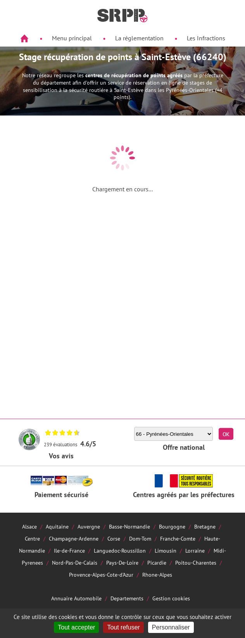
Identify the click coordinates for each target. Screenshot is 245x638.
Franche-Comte (177, 538)
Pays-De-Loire (122, 562)
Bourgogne (172, 526)
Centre (32, 538)
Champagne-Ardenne (73, 538)
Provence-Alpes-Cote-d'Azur (101, 574)
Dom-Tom (140, 538)
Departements (126, 598)
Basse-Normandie (129, 526)
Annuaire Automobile (76, 598)
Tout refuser (123, 627)
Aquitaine (57, 526)
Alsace (29, 526)
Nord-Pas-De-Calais (74, 562)
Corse (113, 538)
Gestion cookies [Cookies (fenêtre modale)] (171, 598)
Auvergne (89, 526)
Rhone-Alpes (157, 574)
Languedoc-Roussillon (120, 550)
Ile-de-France (69, 550)
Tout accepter (76, 627)
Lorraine (195, 550)
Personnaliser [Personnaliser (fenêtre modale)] (171, 627)
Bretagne (205, 526)
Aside (10, 57)
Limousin (165, 550)
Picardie (156, 562)
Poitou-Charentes (195, 562)
